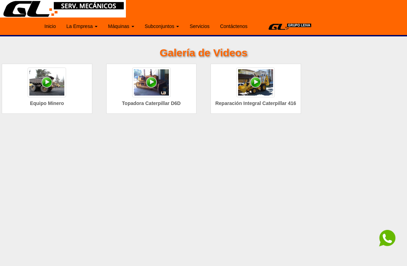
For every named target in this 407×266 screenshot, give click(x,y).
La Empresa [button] (82, 26)
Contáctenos (234, 26)
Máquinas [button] (121, 26)
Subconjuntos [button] (162, 26)
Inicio (50, 26)
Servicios (199, 26)
